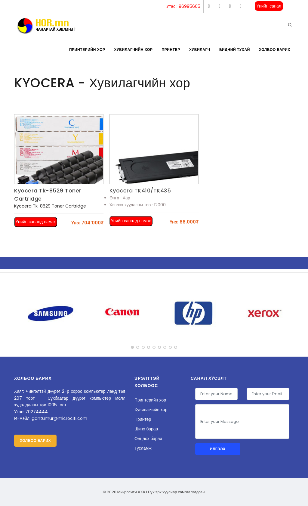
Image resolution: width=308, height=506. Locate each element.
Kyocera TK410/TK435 (140, 190)
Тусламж (143, 448)
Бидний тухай (234, 49)
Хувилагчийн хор (133, 49)
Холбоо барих (274, 49)
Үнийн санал (269, 6)
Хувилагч (199, 49)
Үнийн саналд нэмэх (36, 222)
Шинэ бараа (146, 429)
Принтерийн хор (87, 49)
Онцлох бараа (148, 439)
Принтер (171, 49)
